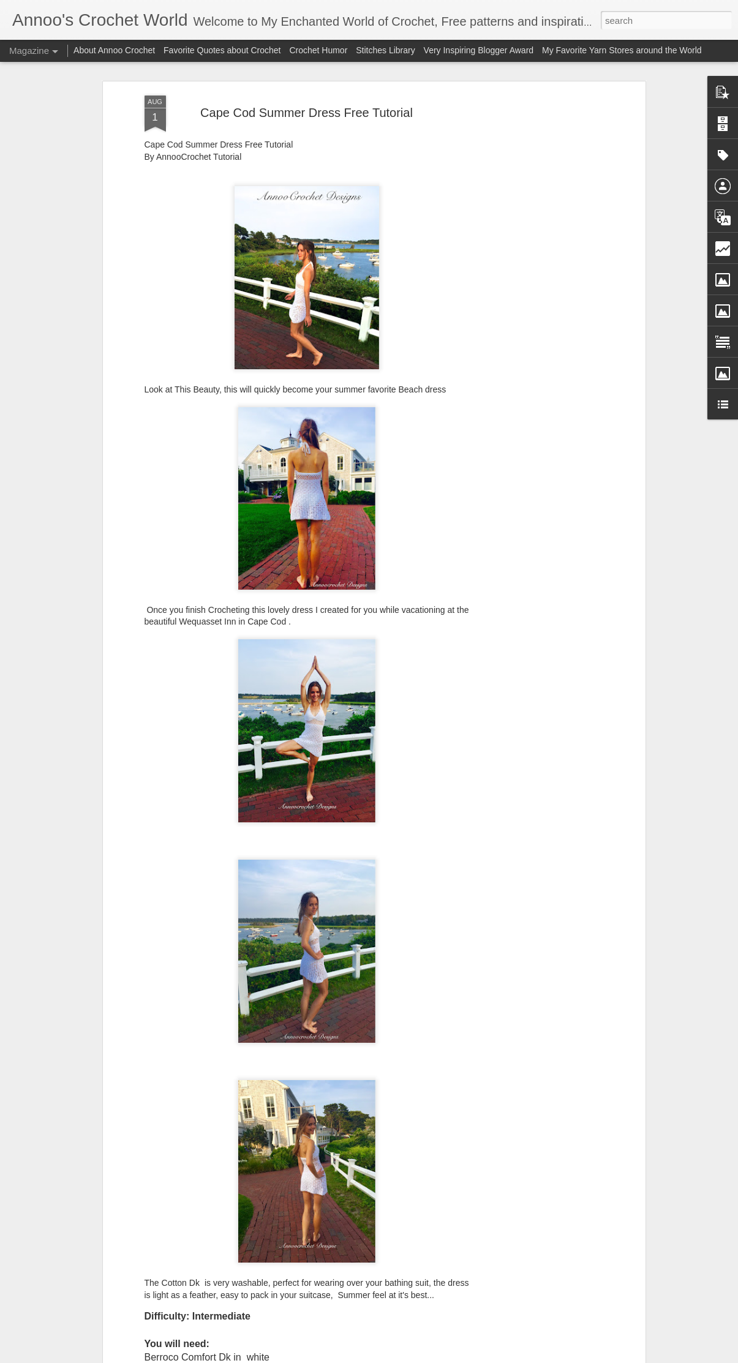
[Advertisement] (536, 288)
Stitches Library (385, 50)
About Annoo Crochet (114, 50)
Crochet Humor (318, 50)
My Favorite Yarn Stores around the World (622, 50)
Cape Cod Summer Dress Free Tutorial (306, 112)
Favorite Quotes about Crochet (222, 50)
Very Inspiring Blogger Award (480, 50)
